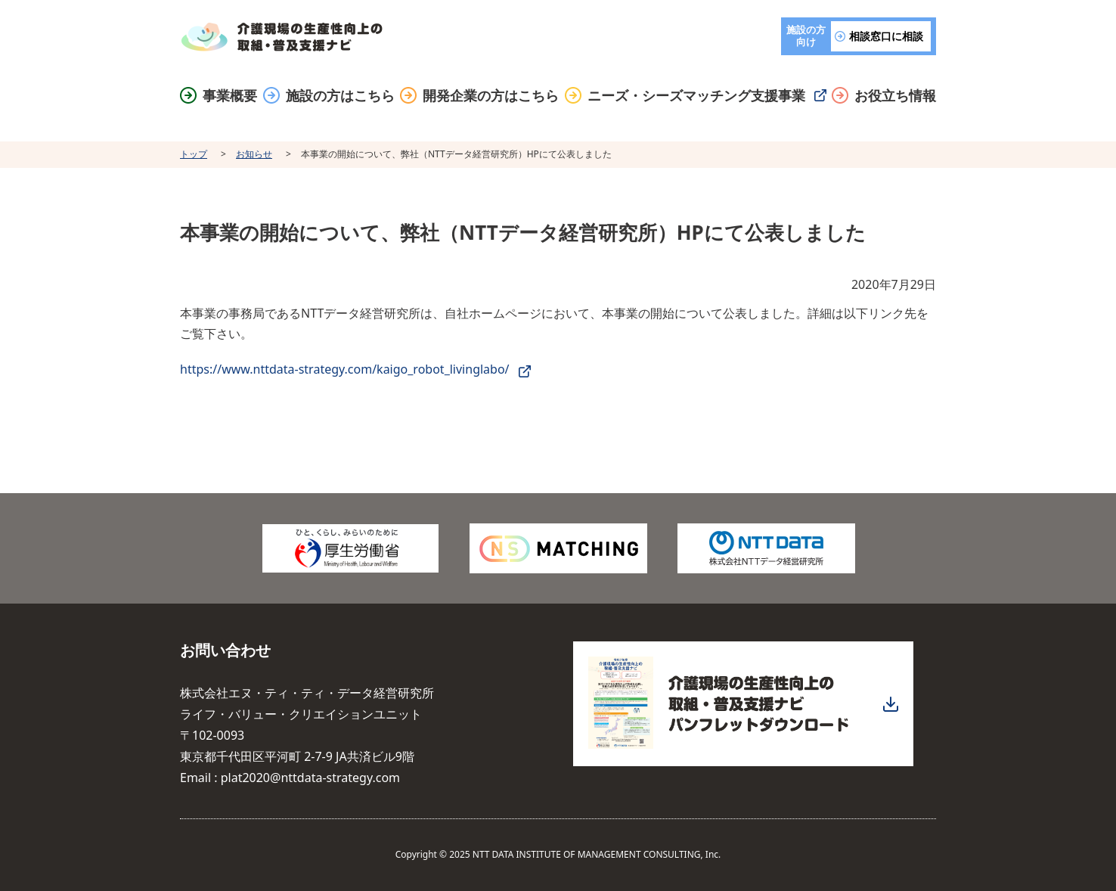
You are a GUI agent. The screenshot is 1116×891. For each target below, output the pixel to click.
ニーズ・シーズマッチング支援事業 (696, 95)
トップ (193, 153)
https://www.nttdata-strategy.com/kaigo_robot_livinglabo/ (345, 369)
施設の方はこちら (340, 95)
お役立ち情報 (895, 95)
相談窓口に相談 (886, 36)
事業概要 (230, 95)
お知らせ (254, 153)
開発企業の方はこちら (491, 95)
